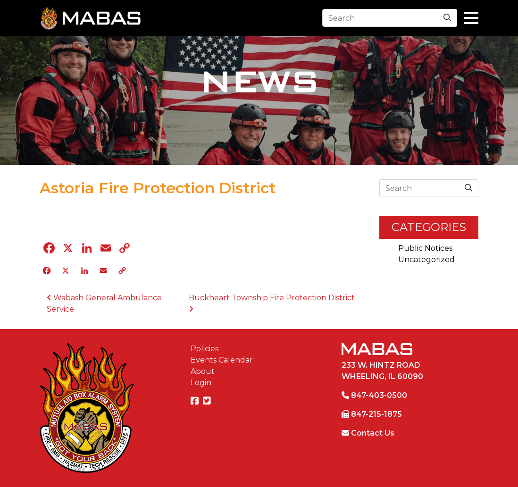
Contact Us (372, 433)
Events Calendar (222, 359)
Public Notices (425, 248)
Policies (204, 348)
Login (201, 382)
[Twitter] (208, 401)
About (203, 371)
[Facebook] (196, 401)
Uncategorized (426, 259)
